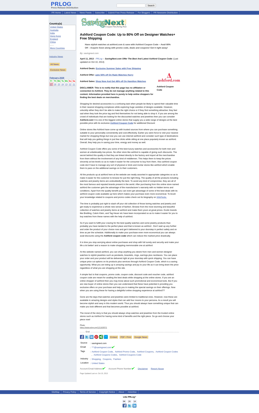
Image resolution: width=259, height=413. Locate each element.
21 (74, 84)
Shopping (96, 359)
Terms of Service (88, 392)
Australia (54, 30)
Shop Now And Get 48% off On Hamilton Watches (121, 81)
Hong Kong (55, 36)
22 (70, 84)
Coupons (107, 359)
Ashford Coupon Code (102, 351)
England (54, 39)
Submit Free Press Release (121, 12)
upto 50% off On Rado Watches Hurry (114, 75)
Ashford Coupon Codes (167, 351)
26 (55, 84)
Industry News (56, 56)
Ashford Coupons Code (130, 355)
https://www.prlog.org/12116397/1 (93, 327)
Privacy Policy (69, 392)
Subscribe (100, 12)
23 (66, 84)
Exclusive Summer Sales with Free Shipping (118, 68)
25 (59, 84)
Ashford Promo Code (125, 351)
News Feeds (86, 12)
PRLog (99, 58)
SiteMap (55, 392)
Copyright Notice (107, 392)
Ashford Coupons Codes (105, 355)
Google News (140, 337)
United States (56, 27)
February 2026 (57, 78)
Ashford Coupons (145, 351)
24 (62, 84)
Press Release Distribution (64, 6)
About (121, 392)
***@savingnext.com (101, 347)
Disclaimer (143, 368)
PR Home (56, 12)
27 (51, 84)
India (52, 33)
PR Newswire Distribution (165, 12)
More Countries (57, 48)
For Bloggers (144, 12)
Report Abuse (157, 368)
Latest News (70, 12)
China (53, 42)
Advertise (132, 392)
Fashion (117, 359)
